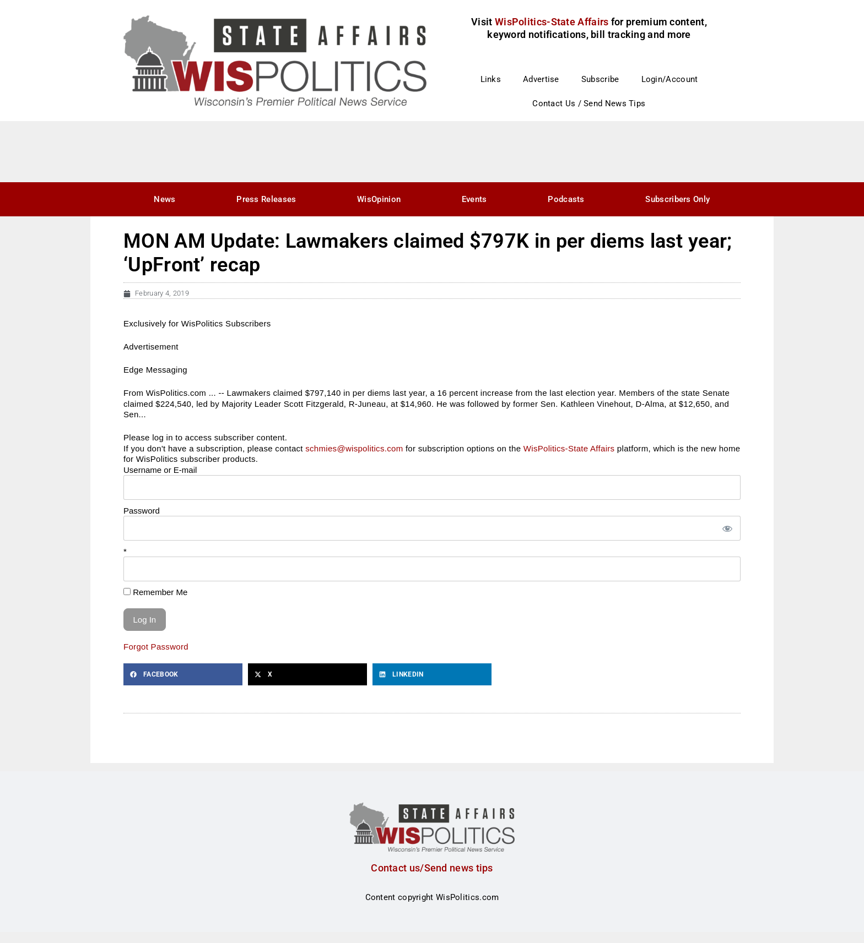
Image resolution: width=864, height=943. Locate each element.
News (164, 199)
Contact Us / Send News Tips (588, 103)
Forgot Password (155, 646)
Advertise (541, 79)
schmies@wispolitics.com (354, 448)
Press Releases (266, 199)
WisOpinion (379, 199)
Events (474, 199)
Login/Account (669, 79)
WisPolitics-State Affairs (569, 448)
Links (490, 79)
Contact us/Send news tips (432, 868)
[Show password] (727, 528)
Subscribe (600, 79)
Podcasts (566, 199)
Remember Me (155, 592)
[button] (182, 674)
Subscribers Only (677, 199)
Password (141, 510)
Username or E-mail (160, 470)
